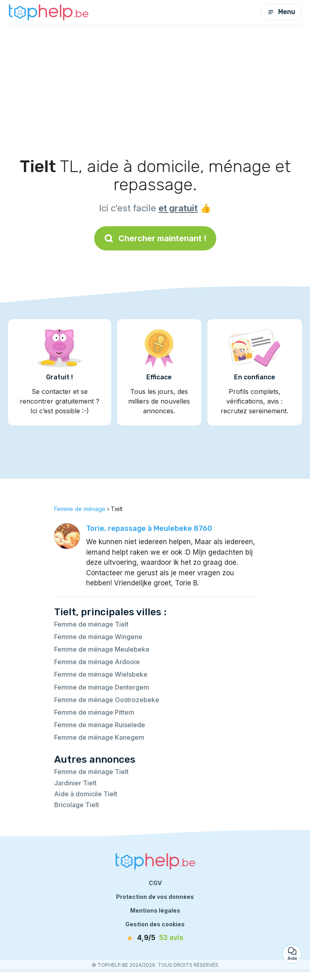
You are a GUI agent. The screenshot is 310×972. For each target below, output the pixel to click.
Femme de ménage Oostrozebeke (106, 700)
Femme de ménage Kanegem (99, 737)
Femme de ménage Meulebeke (102, 649)
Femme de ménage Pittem (94, 712)
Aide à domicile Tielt (85, 794)
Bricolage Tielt (76, 805)
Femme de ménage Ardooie (97, 662)
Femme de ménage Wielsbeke (101, 674)
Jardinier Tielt (75, 783)
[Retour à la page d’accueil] (48, 12)
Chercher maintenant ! (155, 238)
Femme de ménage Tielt (91, 624)
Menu (281, 12)
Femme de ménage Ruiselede (99, 725)
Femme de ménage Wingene (98, 637)
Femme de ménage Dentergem (101, 687)
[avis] (155, 938)
